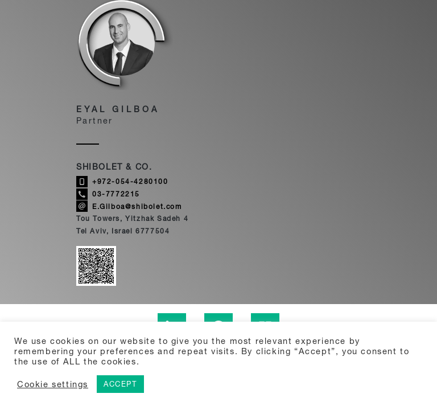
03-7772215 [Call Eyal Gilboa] (108, 194)
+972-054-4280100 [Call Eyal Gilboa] (122, 181)
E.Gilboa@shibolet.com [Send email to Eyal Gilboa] (129, 206)
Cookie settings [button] (52, 384)
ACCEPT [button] (120, 383)
